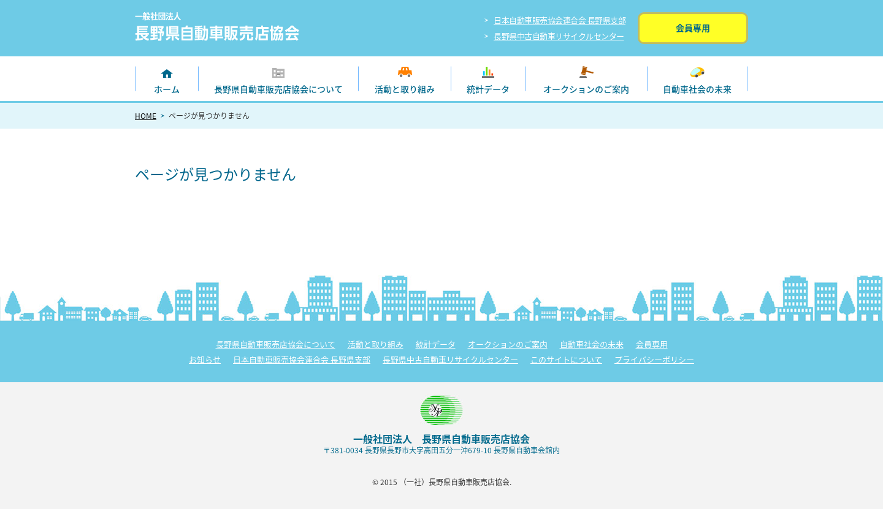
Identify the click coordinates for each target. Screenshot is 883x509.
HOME (145, 115)
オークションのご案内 (586, 89)
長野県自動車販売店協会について (278, 89)
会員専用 (693, 27)
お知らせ (205, 359)
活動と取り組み (405, 89)
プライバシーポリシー (654, 359)
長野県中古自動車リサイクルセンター (559, 36)
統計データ (488, 89)
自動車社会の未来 (697, 89)
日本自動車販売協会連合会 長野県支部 (559, 20)
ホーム (167, 89)
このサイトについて (566, 359)
